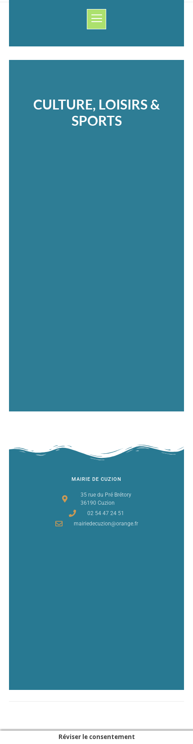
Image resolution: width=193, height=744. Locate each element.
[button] (96, 19)
